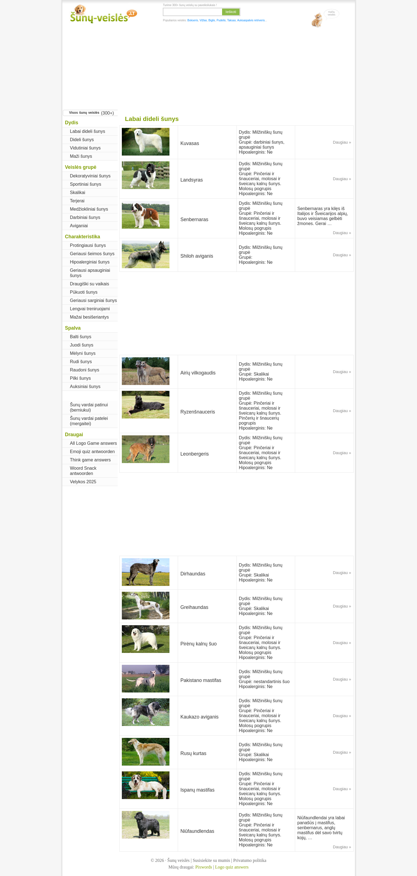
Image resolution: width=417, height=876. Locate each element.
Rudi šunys (81, 361)
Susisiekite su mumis (211, 860)
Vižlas (203, 20)
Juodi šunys (82, 345)
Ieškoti (230, 12)
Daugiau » (342, 142)
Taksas (231, 20)
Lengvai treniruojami (90, 308)
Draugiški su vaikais (89, 283)
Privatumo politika (249, 860)
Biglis (211, 20)
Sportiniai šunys (85, 184)
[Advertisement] (208, 68)
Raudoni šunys (84, 370)
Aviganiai (79, 225)
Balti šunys (80, 336)
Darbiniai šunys (85, 217)
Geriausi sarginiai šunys (93, 300)
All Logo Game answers (93, 443)
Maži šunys (81, 156)
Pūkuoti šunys (84, 292)
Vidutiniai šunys (85, 148)
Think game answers (90, 460)
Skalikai (77, 192)
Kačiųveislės (332, 13)
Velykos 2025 (83, 481)
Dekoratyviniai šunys (90, 176)
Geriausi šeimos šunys (92, 253)
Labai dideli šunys (87, 131)
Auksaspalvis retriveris (251, 20)
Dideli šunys (82, 139)
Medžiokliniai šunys (89, 209)
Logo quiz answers (232, 867)
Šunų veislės (178, 860)
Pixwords (203, 867)
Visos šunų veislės (84, 113)
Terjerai (77, 200)
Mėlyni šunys (83, 353)
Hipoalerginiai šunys (90, 262)
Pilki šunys (80, 378)
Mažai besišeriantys (89, 317)
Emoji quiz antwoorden (92, 451)
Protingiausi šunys (88, 245)
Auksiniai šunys (85, 386)
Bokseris (192, 20)
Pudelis (221, 20)
